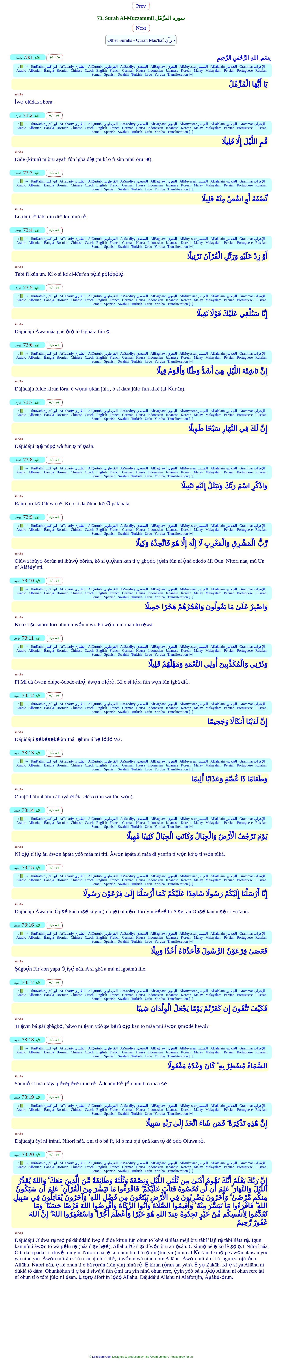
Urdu (148, 74)
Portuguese (245, 70)
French (114, 70)
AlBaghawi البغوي (163, 66)
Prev (141, 6)
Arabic (21, 70)
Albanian (34, 70)
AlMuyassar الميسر (194, 66)
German (128, 70)
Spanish (109, 74)
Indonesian (155, 70)
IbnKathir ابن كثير (44, 66)
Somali (96, 74)
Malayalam (213, 70)
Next (141, 28)
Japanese (172, 70)
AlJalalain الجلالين (223, 66)
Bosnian (62, 70)
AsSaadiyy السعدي (134, 66)
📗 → (24, 66)
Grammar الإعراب (252, 66)
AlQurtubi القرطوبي (103, 66)
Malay (198, 70)
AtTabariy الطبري (72, 66)
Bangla (49, 70)
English (101, 70)
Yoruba (159, 74)
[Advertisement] (141, 1320)
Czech (89, 70)
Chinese (76, 70)
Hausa (140, 70)
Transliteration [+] (180, 74)
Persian (229, 70)
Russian (261, 70)
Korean (186, 70)
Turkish (136, 74)
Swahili (123, 74)
